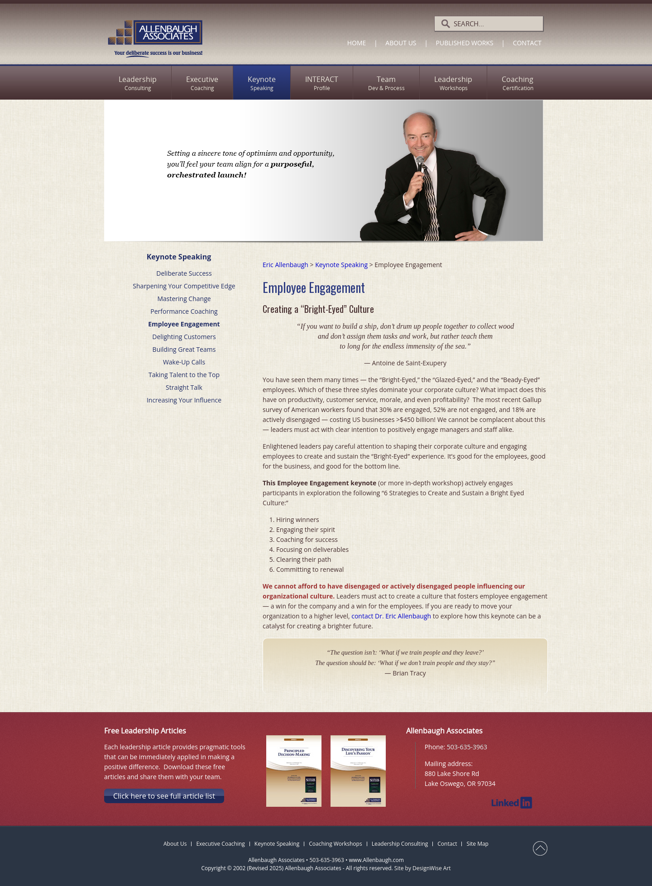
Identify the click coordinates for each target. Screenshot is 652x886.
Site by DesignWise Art (422, 868)
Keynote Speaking (341, 264)
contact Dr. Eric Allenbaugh (391, 616)
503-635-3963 (467, 746)
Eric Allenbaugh (285, 264)
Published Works (465, 42)
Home (356, 42)
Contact (527, 42)
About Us (400, 42)
